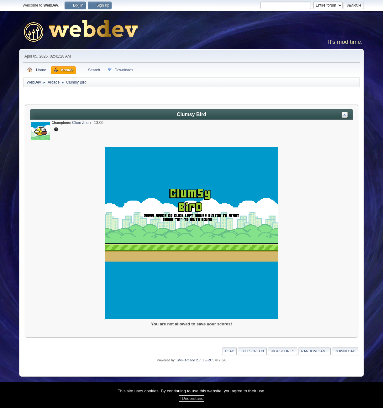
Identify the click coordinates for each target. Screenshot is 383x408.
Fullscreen (252, 351)
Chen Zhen (81, 122)
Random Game (314, 351)
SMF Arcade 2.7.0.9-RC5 (195, 360)
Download (345, 351)
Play (229, 351)
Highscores (282, 351)
